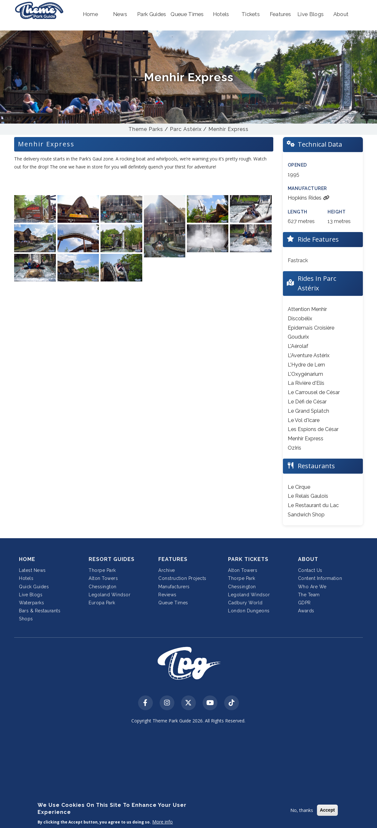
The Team (309, 594)
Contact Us (310, 570)
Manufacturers (174, 586)
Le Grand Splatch (308, 411)
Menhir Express (228, 129)
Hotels (26, 578)
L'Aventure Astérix (308, 355)
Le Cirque (299, 487)
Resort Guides (112, 559)
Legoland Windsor (109, 594)
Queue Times (173, 602)
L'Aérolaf (298, 346)
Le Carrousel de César (314, 392)
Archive (166, 570)
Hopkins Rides (308, 198)
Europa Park (102, 602)
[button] (90, 14)
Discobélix (300, 318)
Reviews (167, 594)
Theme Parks (145, 129)
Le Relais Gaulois (308, 496)
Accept (327, 810)
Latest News (32, 570)
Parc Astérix (186, 129)
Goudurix (298, 337)
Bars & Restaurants (39, 610)
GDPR (304, 602)
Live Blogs (30, 594)
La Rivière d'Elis (306, 383)
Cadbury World (245, 602)
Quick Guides (34, 586)
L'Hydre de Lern (306, 365)
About (308, 559)
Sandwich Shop (306, 515)
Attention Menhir (307, 309)
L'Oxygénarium (305, 374)
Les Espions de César (313, 429)
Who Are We (312, 586)
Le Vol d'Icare (304, 420)
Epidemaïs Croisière (311, 328)
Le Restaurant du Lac (313, 505)
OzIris (294, 448)
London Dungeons (249, 610)
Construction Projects (182, 578)
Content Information (320, 578)
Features (173, 559)
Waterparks (31, 602)
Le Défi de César (307, 402)
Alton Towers (103, 578)
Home (27, 559)
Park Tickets (248, 559)
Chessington (103, 586)
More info (162, 822)
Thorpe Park (102, 570)
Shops (26, 618)
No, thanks (301, 810)
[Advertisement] (189, 777)
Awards (306, 610)
